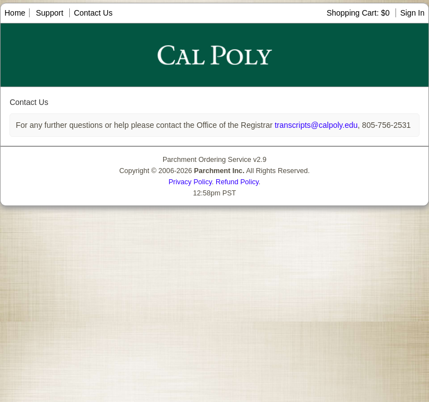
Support (49, 12)
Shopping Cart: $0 (359, 12)
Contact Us (93, 12)
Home (14, 12)
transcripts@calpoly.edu (315, 125)
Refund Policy (237, 182)
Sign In (412, 12)
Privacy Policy (190, 182)
